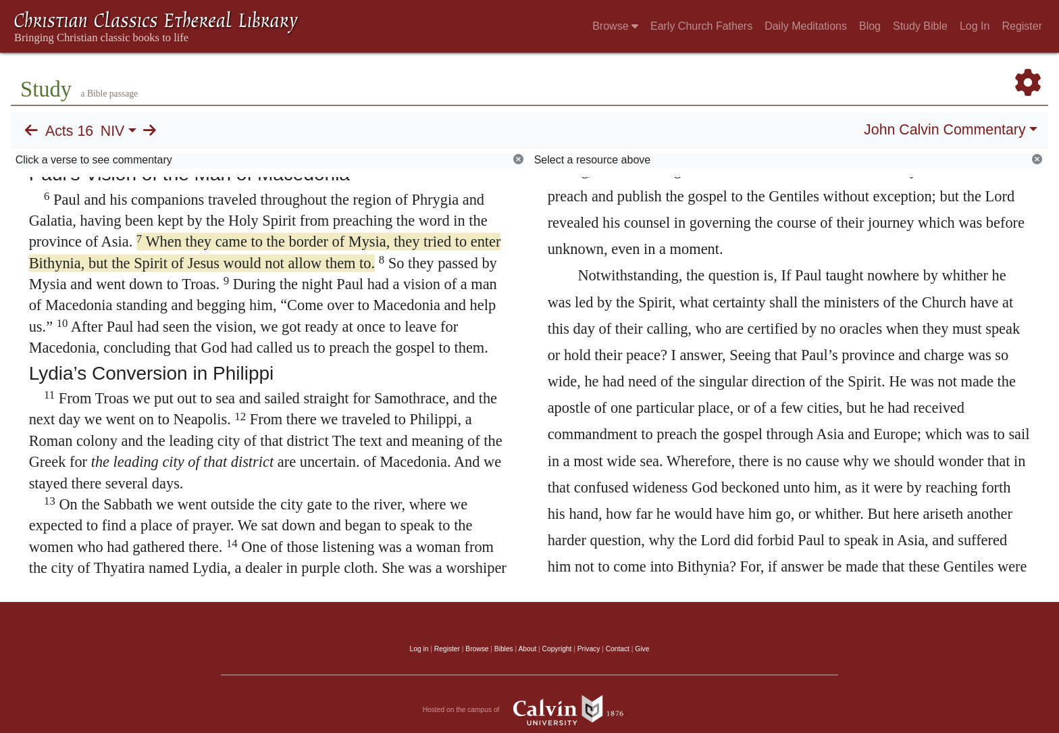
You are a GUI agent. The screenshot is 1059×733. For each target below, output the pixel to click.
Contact (617, 649)
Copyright (557, 649)
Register (1022, 26)
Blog (870, 26)
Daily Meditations (806, 26)
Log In (974, 26)
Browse (615, 26)
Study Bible (920, 26)
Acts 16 (69, 131)
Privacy (588, 649)
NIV (113, 131)
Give (642, 649)
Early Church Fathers (701, 26)
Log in (419, 649)
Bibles (503, 649)
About (527, 649)
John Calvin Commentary (944, 130)
